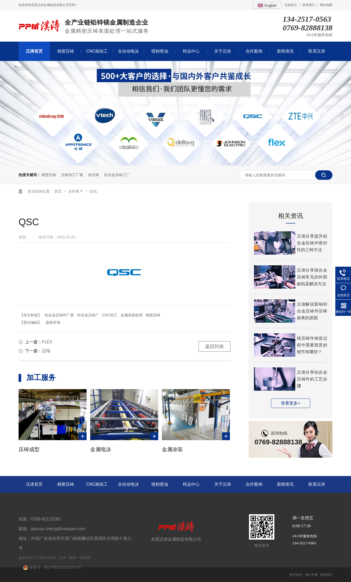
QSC (93, 191)
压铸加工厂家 (72, 175)
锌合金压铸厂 (88, 315)
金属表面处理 (132, 315)
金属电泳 (100, 449)
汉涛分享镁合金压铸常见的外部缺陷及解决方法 (312, 277)
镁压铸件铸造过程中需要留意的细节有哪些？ (312, 345)
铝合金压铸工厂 (117, 175)
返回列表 (214, 346)
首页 (58, 191)
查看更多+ (290, 403)
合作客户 (76, 191)
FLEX (47, 342)
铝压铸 (93, 175)
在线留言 (291, 5)
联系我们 (308, 5)
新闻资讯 (285, 51)
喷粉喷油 (159, 51)
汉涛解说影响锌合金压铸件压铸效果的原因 (312, 311)
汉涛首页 (34, 51)
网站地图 (326, 5)
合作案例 (254, 51)
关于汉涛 (222, 51)
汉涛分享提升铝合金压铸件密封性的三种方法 (312, 243)
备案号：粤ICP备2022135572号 (55, 567)
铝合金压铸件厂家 (59, 315)
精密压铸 (65, 51)
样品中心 (191, 51)
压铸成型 (29, 449)
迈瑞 (46, 351)
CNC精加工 (97, 51)
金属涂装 (172, 449)
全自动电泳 (128, 51)
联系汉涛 (316, 51)
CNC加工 (109, 315)
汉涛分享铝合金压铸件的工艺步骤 (312, 379)
